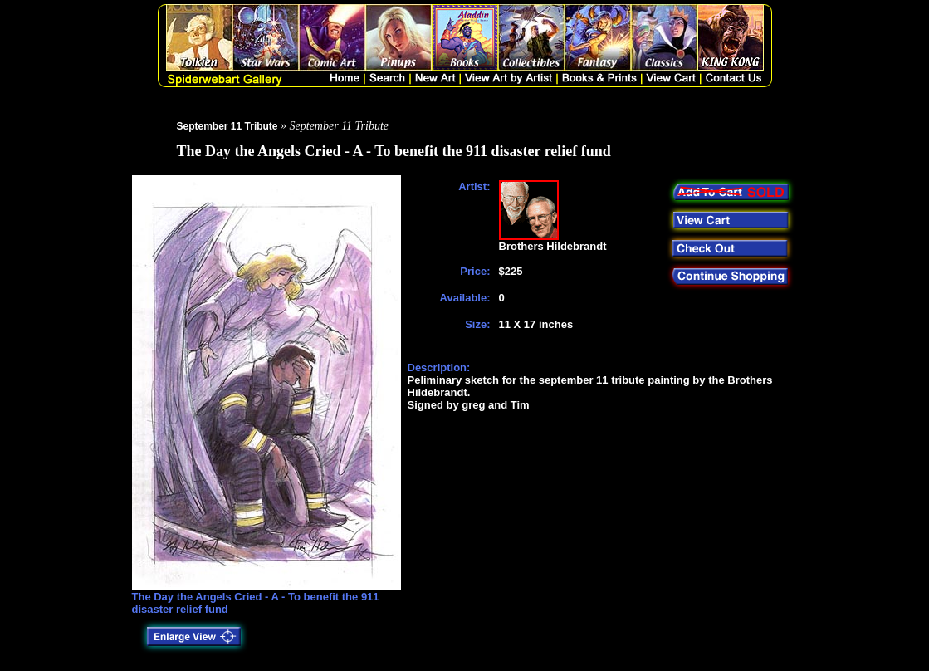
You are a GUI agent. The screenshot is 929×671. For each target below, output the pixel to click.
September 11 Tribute (227, 126)
